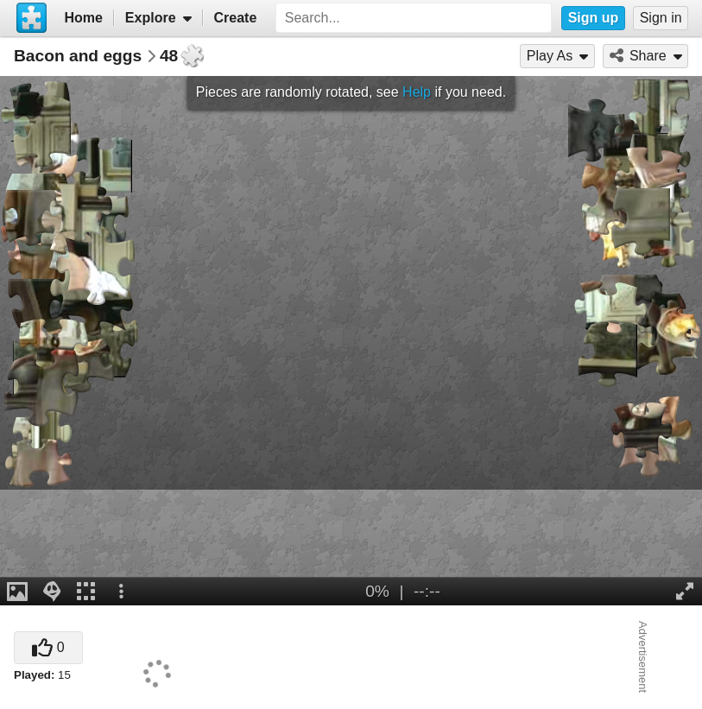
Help (416, 92)
